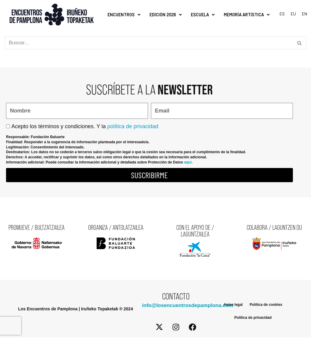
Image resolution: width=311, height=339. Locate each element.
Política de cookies (266, 305)
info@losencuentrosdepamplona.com (188, 307)
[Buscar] (149, 43)
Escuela (203, 14)
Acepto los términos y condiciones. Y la (85, 126)
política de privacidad (132, 126)
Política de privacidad (252, 319)
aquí (187, 162)
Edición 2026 (165, 14)
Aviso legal (232, 305)
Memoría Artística (247, 14)
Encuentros (123, 14)
